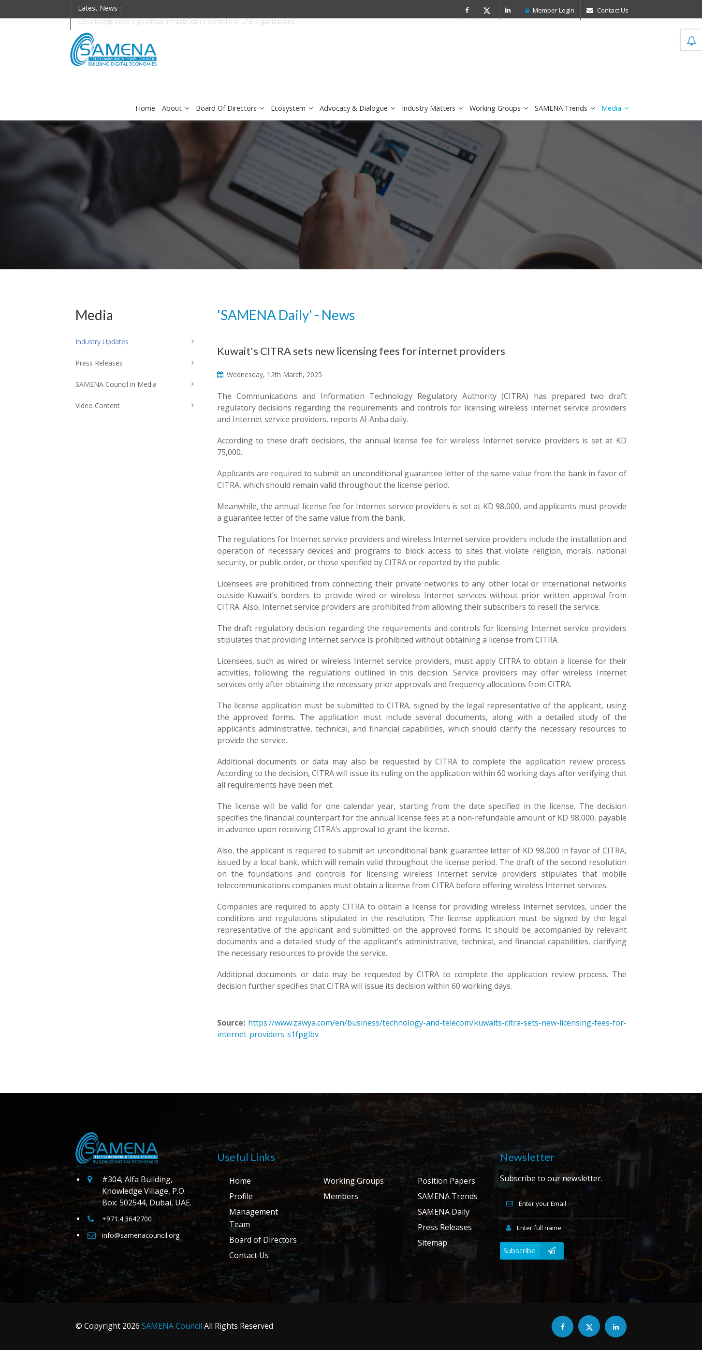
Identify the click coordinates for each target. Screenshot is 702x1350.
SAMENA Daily (443, 1211)
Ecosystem (292, 108)
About (175, 108)
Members (340, 1196)
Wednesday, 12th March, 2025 (269, 374)
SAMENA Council (172, 1326)
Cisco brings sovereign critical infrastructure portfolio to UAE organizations (186, 21)
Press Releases (445, 1227)
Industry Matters (432, 108)
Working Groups (498, 108)
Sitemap (432, 1242)
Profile (241, 1196)
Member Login (549, 10)
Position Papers (446, 1180)
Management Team (253, 1218)
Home (145, 108)
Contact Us (607, 10)
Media (615, 108)
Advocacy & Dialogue (357, 108)
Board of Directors (230, 108)
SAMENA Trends (565, 108)
